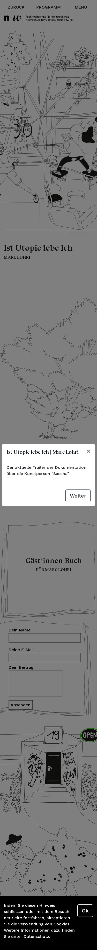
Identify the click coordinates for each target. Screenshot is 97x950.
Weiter (78, 496)
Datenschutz (36, 936)
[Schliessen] (89, 451)
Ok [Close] (85, 911)
